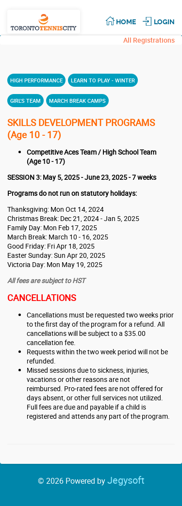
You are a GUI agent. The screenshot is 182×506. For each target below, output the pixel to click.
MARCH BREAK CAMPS (77, 100)
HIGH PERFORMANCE (36, 80)
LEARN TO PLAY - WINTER (103, 80)
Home (126, 22)
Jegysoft (126, 480)
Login (164, 22)
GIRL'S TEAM (25, 100)
